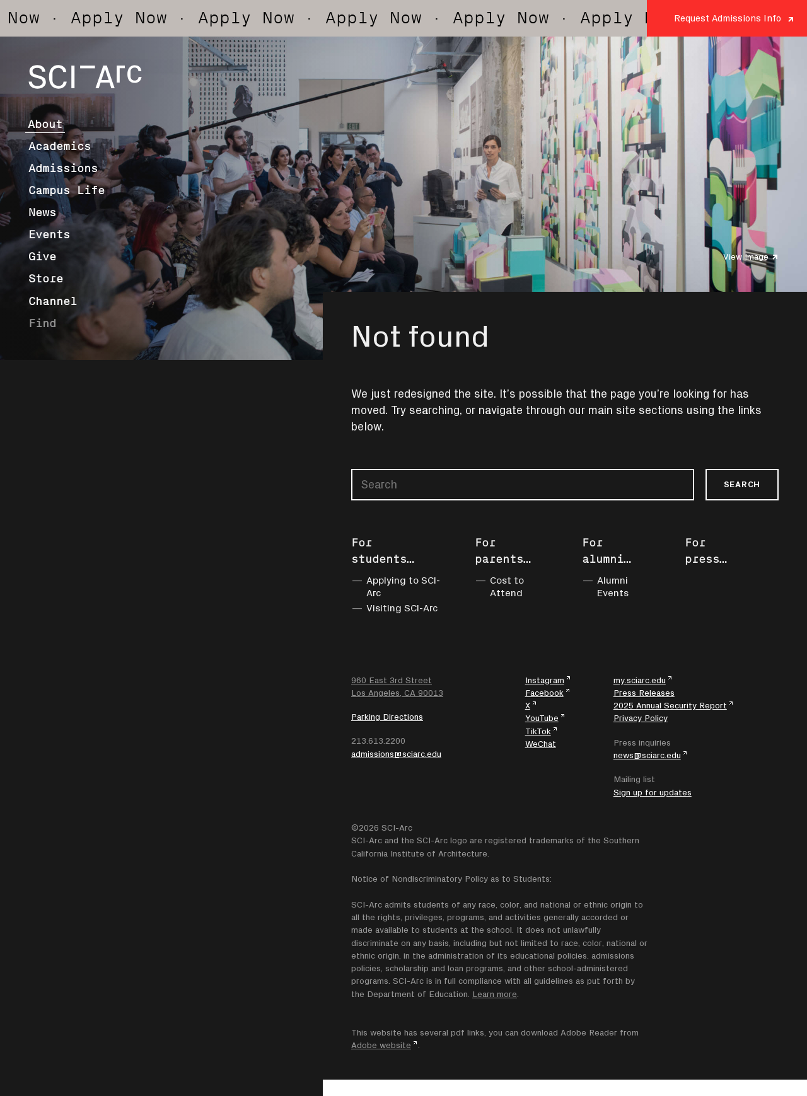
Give (42, 256)
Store (45, 279)
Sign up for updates (652, 792)
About (45, 124)
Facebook (544, 693)
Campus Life (66, 190)
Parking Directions (387, 717)
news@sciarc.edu (647, 755)
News (42, 212)
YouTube (542, 718)
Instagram (544, 680)
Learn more (494, 994)
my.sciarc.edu (639, 680)
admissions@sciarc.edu (396, 754)
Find (42, 323)
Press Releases (644, 693)
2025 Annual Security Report (670, 705)
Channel (52, 301)
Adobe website (381, 1045)
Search (742, 484)
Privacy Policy (640, 718)
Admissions (63, 168)
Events (49, 234)
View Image (746, 256)
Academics (59, 146)
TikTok (538, 731)
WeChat (540, 744)
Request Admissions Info (727, 18)
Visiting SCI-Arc (402, 607)
